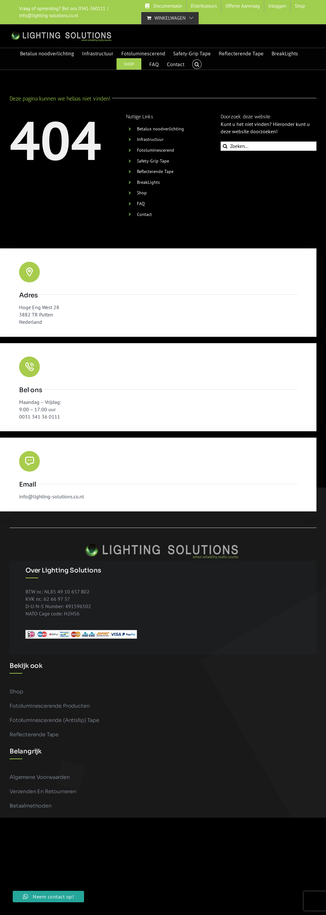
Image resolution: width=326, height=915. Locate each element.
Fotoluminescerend (155, 150)
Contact (144, 214)
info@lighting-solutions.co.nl (48, 15)
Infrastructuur (150, 139)
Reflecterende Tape (155, 171)
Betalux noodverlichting (160, 129)
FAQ (141, 203)
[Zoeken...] (268, 146)
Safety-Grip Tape (153, 161)
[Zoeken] (225, 146)
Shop (142, 193)
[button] (196, 64)
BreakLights (148, 182)
